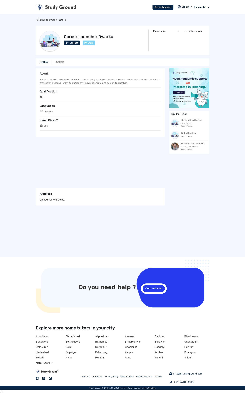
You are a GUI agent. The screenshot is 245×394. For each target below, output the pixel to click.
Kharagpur (190, 352)
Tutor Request (163, 7)
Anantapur (42, 336)
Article (60, 61)
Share (88, 43)
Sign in (183, 6)
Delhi (69, 347)
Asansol (129, 336)
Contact (71, 43)
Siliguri (188, 357)
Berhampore (73, 341)
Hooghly (159, 347)
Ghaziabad (131, 347)
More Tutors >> (44, 362)
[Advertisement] (100, 162)
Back (51, 19)
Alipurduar (101, 336)
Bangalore (42, 341)
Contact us (97, 376)
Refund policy (127, 376)
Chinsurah (42, 347)
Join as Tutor (201, 7)
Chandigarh (191, 341)
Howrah (188, 347)
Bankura (160, 336)
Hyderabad (42, 352)
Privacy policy (111, 376)
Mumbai (99, 357)
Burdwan (160, 341)
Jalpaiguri (71, 352)
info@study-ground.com (187, 373)
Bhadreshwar (133, 341)
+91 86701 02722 (184, 382)
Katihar (159, 352)
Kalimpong (101, 352)
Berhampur (101, 341)
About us (85, 376)
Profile (44, 61)
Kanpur (129, 352)
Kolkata (40, 357)
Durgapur (100, 347)
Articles (158, 376)
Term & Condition (144, 376)
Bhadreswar (191, 336)
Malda (69, 357)
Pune (128, 357)
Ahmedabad (73, 336)
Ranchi (159, 357)
